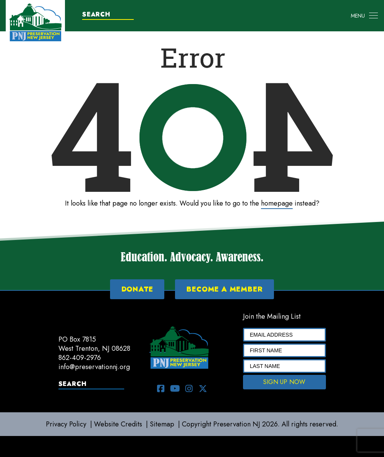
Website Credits (118, 424)
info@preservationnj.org (94, 367)
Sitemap (162, 424)
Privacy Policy (66, 424)
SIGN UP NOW (284, 382)
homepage (277, 203)
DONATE (137, 289)
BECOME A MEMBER (224, 289)
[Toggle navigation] (364, 16)
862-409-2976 (79, 358)
